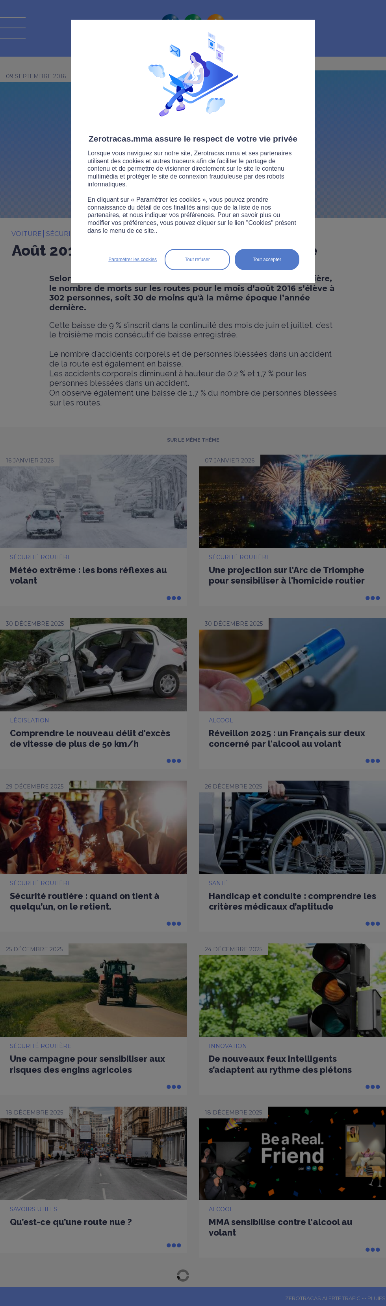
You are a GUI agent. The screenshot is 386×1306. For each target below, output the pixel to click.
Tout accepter (267, 259)
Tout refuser (197, 259)
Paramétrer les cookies (132, 259)
